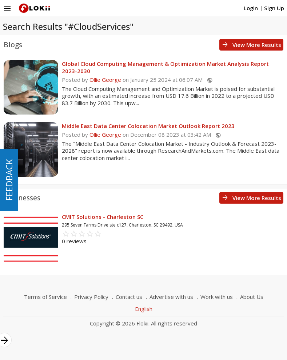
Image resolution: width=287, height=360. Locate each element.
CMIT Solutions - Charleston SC (102, 216)
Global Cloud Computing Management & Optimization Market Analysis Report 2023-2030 (165, 67)
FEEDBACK (9, 180)
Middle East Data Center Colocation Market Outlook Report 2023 (148, 125)
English (143, 308)
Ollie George (105, 79)
